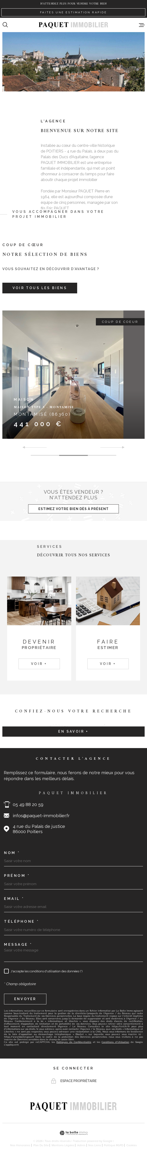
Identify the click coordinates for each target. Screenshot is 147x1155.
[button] (61, 74)
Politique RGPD (113, 1145)
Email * (14, 899)
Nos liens (94, 1145)
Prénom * (17, 876)
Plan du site (41, 1145)
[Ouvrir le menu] (142, 25)
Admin (81, 1145)
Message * (18, 944)
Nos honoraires (20, 1145)
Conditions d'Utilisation (115, 1042)
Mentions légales (63, 1145)
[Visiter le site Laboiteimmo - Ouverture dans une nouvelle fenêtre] (73, 1133)
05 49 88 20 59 (28, 804)
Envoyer (25, 999)
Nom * (12, 853)
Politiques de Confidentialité (73, 1042)
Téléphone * (21, 921)
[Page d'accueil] (73, 24)
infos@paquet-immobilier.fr (41, 815)
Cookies (131, 1145)
